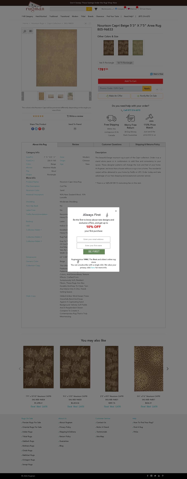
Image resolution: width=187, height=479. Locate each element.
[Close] (94, 211)
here (93, 268)
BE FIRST (94, 251)
